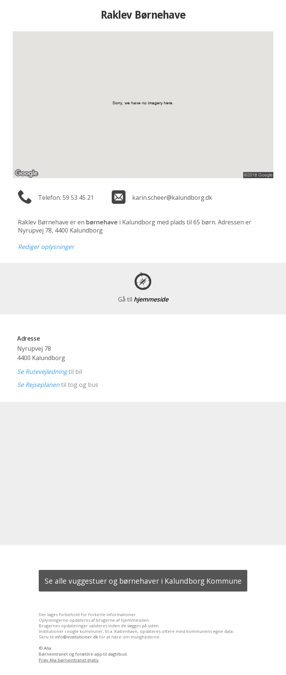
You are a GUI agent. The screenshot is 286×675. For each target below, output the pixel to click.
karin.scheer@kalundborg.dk (172, 197)
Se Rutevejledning (42, 372)
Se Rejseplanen (38, 385)
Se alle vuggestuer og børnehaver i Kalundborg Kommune (143, 581)
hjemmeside (143, 299)
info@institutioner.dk (76, 637)
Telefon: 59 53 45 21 (66, 197)
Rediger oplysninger (46, 247)
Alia (47, 648)
